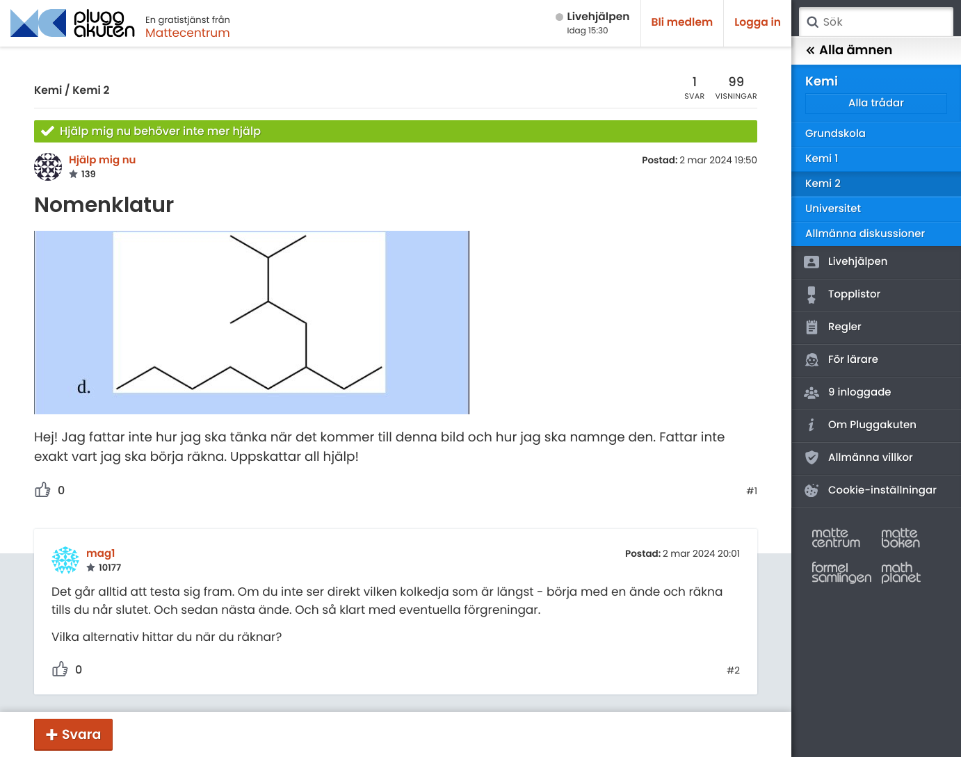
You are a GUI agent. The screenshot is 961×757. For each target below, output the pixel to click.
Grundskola (835, 134)
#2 (733, 671)
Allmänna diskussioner (865, 234)
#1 (751, 491)
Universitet (833, 209)
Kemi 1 (821, 159)
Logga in (757, 22)
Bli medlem (682, 22)
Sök (812, 22)
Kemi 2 (90, 90)
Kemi (48, 90)
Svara (81, 734)
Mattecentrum (187, 32)
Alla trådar (876, 103)
